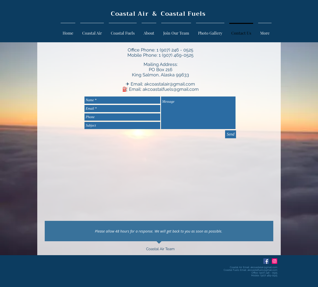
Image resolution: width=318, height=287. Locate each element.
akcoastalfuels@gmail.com (171, 89)
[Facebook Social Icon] (266, 261)
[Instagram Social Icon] (274, 261)
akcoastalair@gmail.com (169, 84)
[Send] (230, 134)
